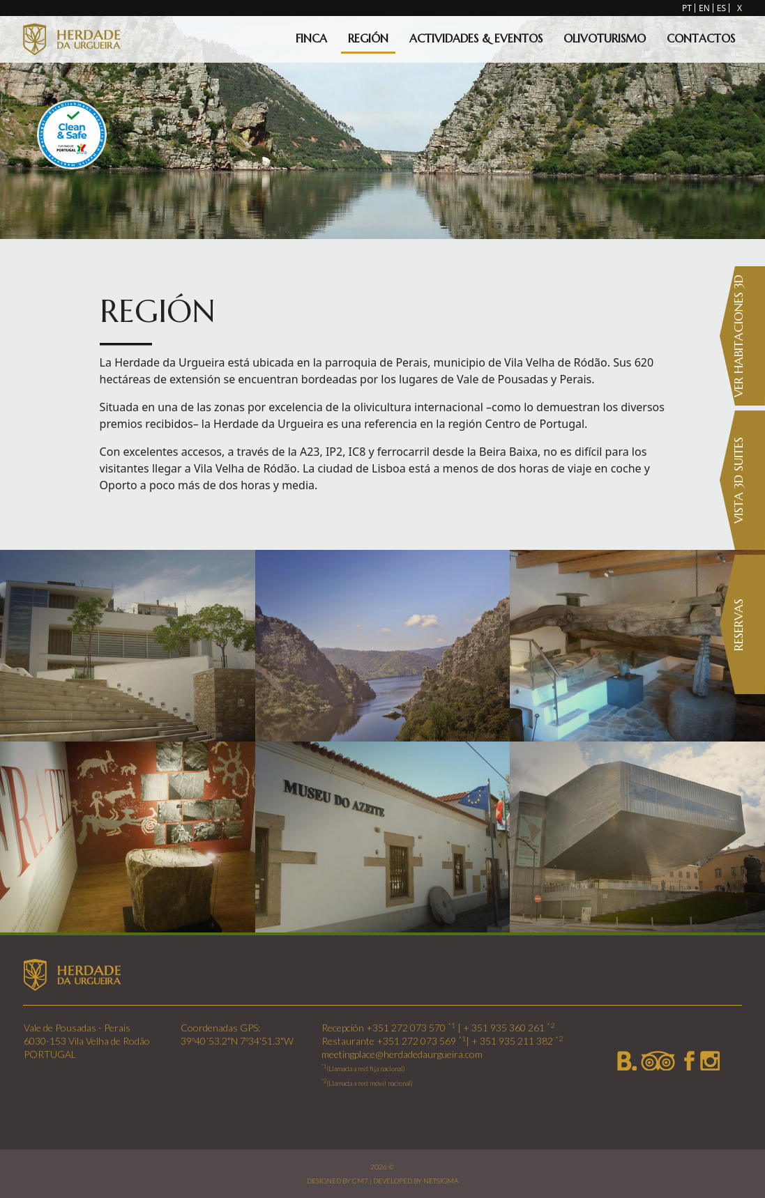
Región (368, 38)
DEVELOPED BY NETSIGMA (415, 1180)
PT (687, 8)
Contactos (701, 38)
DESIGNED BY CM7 (337, 1180)
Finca (311, 38)
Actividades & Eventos (476, 38)
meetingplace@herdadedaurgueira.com (402, 1054)
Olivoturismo (604, 38)
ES (721, 8)
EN (704, 8)
